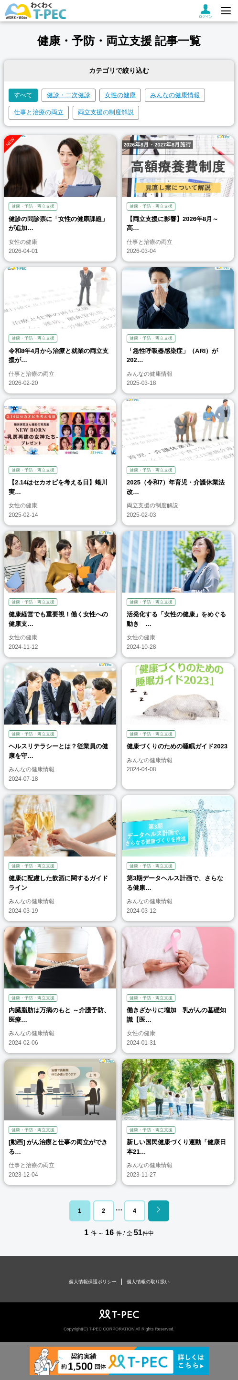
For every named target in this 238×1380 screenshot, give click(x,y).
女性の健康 (120, 95)
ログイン (205, 11)
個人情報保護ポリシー (93, 1281)
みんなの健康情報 (175, 95)
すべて (23, 95)
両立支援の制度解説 (106, 112)
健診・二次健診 (68, 95)
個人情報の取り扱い (148, 1281)
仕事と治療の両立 (39, 112)
